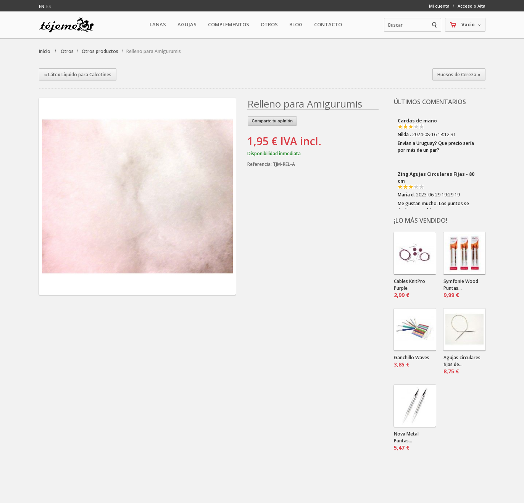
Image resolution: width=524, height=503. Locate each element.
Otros (67, 51)
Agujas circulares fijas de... (461, 364)
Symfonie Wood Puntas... (460, 288)
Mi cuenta (439, 6)
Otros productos (100, 51)
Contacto (328, 24)
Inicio (44, 51)
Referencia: (260, 164)
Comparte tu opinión (272, 121)
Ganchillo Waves (411, 361)
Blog (296, 24)
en (41, 6)
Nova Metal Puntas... (406, 441)
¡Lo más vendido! (420, 220)
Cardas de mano (417, 120)
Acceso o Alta (471, 6)
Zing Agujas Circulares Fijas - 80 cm (436, 177)
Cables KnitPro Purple (409, 288)
